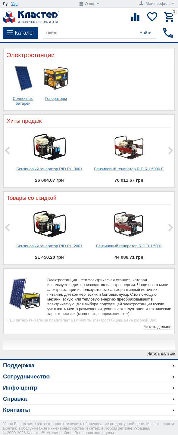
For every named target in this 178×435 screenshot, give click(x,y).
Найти (145, 32)
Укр (14, 4)
